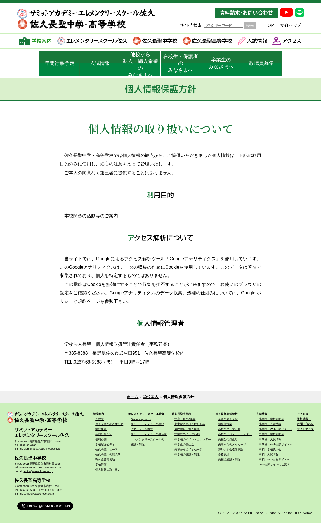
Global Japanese (141, 419)
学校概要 (101, 429)
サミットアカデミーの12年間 (149, 434)
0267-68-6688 (27, 467)
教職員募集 (261, 63)
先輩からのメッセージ (188, 449)
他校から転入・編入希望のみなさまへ (140, 64)
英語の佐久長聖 (228, 419)
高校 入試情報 (268, 454)
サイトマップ (290, 25)
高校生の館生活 (228, 439)
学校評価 (101, 464)
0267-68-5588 (27, 489)
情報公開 (101, 439)
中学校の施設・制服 (187, 454)
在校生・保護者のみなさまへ (180, 63)
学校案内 (35, 41)
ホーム (132, 397)
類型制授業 (225, 424)
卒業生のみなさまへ (221, 63)
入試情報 (252, 41)
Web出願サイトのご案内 (274, 464)
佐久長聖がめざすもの (109, 424)
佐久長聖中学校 (155, 41)
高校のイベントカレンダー (235, 434)
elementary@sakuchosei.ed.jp (41, 448)
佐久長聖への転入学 (108, 454)
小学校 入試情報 (270, 424)
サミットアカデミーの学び (147, 424)
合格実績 (223, 454)
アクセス (286, 41)
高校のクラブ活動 (229, 429)
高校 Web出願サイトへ (274, 459)
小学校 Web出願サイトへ (275, 429)
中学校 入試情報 (270, 439)
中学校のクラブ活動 (187, 434)
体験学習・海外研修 (187, 429)
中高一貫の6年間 (184, 419)
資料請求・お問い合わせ (246, 12)
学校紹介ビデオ (105, 444)
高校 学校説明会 (270, 449)
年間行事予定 (59, 63)
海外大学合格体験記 (230, 449)
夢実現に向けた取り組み (189, 424)
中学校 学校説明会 (271, 434)
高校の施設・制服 (229, 459)
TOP (269, 25)
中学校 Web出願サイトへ (275, 444)
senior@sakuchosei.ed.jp (38, 493)
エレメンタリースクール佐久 (92, 41)
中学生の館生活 (184, 444)
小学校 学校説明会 (271, 419)
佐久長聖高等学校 (207, 41)
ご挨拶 (99, 419)
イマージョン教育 (142, 429)
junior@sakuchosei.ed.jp (38, 471)
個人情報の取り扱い (108, 469)
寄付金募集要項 (105, 459)
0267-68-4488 (27, 444)
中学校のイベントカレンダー (192, 439)
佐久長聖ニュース (106, 449)
